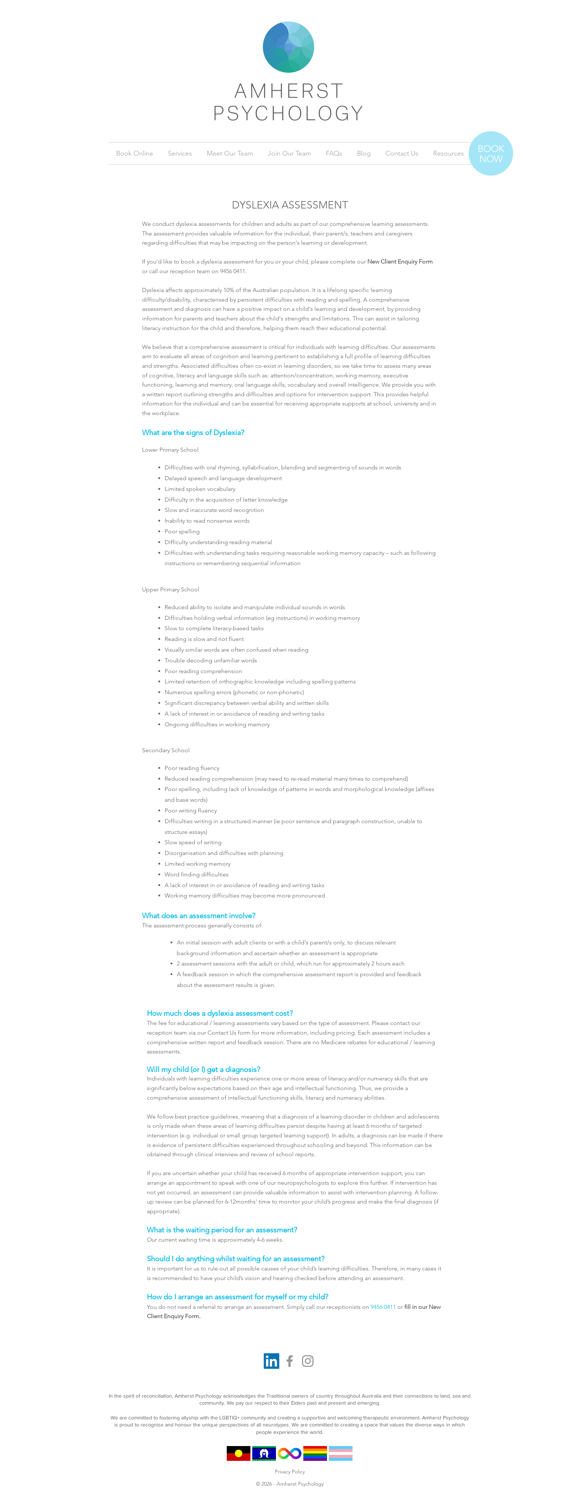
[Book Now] (491, 153)
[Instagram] (308, 1361)
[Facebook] (289, 1361)
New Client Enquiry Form (400, 261)
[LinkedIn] (271, 1361)
